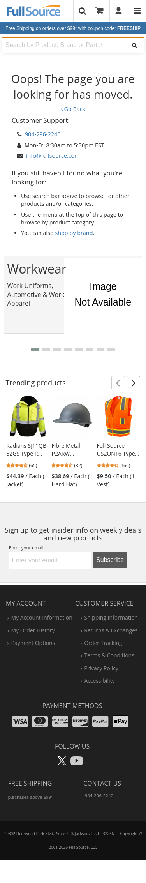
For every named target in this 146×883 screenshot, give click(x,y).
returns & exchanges (110, 630)
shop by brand (74, 233)
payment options (33, 642)
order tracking (103, 642)
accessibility (99, 680)
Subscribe (110, 559)
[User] (119, 11)
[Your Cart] (102, 11)
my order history (33, 630)
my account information (41, 617)
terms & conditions (109, 655)
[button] (35, 349)
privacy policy (101, 668)
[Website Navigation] (137, 11)
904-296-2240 (43, 134)
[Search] (134, 45)
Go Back (73, 109)
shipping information (111, 617)
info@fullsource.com (53, 155)
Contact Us (102, 783)
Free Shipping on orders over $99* (73, 28)
